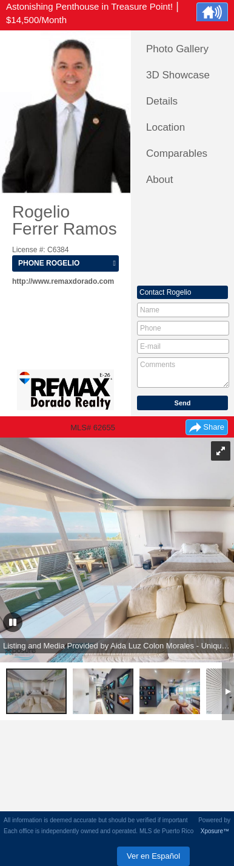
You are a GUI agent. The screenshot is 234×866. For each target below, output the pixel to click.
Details (162, 101)
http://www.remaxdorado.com (63, 281)
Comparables (176, 153)
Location (165, 127)
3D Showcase (178, 75)
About (159, 179)
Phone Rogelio (48, 263)
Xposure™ (215, 831)
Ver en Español (153, 856)
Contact (165, 292)
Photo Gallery (177, 49)
